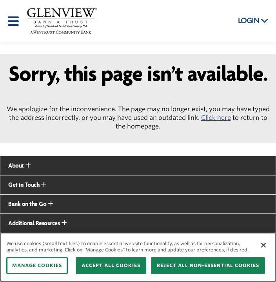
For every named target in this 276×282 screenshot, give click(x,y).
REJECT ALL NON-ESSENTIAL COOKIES (208, 265)
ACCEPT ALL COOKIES (111, 265)
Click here (216, 117)
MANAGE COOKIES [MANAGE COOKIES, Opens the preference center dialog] (37, 265)
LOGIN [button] (253, 20)
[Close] (263, 245)
